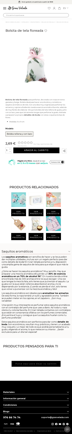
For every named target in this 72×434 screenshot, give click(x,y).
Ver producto (18, 213)
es (65, 8)
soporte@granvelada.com (55, 417)
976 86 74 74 (11, 417)
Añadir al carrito (36, 150)
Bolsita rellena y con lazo (19, 134)
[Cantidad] (8, 150)
